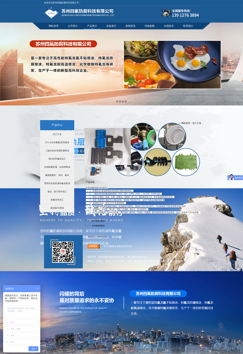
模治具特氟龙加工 (57, 159)
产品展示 (92, 26)
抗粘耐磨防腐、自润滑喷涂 (57, 167)
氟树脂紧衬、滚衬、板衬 (57, 175)
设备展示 (111, 26)
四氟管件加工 (57, 200)
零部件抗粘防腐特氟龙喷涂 (57, 183)
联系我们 (188, 26)
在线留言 (169, 26)
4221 (147, 143)
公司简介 (73, 26)
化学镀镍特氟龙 (154, 130)
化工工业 (57, 134)
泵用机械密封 (102, 237)
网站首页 (54, 26)
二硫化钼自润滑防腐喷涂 (57, 150)
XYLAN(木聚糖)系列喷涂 (57, 142)
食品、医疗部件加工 (57, 191)
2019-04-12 (151, 136)
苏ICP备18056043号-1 (136, 257)
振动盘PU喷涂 (57, 208)
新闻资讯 (130, 26)
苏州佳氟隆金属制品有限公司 (118, 246)
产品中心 (57, 125)
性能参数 (150, 26)
